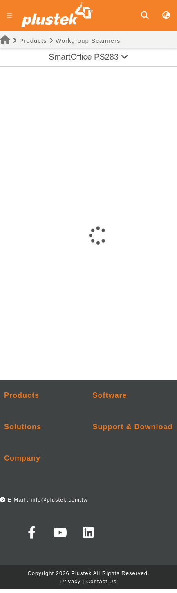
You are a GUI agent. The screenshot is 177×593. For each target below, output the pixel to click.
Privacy (70, 581)
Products (28, 40)
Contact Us (101, 581)
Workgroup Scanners (88, 40)
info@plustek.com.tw (59, 500)
